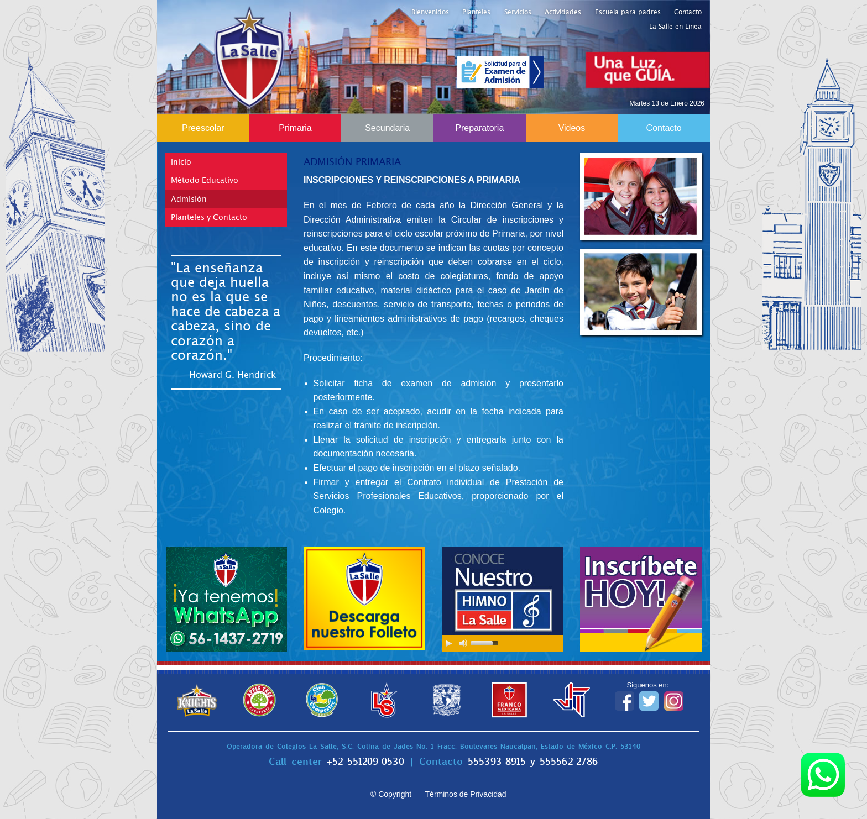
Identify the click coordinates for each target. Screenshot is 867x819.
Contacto (688, 12)
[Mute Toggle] (463, 643)
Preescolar (203, 128)
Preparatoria (479, 128)
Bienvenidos (430, 12)
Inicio (181, 162)
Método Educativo (204, 180)
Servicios (517, 12)
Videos (572, 128)
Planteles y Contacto (209, 217)
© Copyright (390, 794)
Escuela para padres (628, 12)
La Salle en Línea (675, 26)
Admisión (189, 199)
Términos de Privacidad (465, 794)
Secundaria (387, 128)
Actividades (563, 12)
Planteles (476, 12)
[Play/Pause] (449, 643)
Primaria (295, 128)
